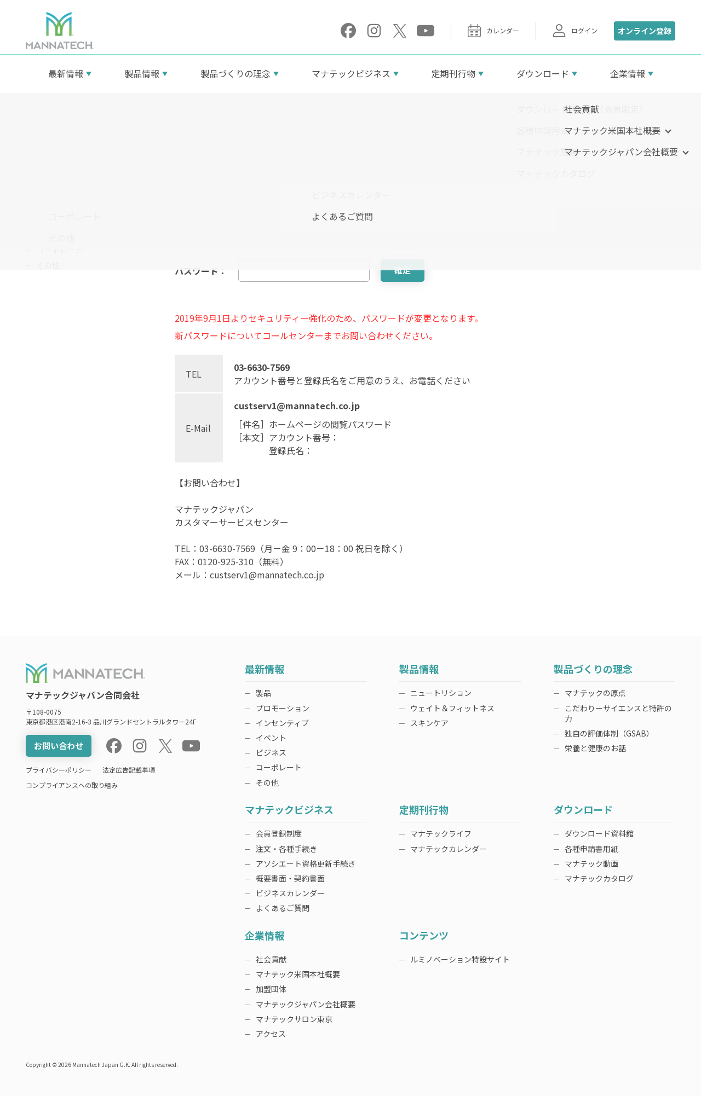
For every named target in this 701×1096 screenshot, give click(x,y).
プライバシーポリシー (58, 769)
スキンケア (429, 722)
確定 (402, 270)
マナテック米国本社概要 (298, 974)
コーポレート (60, 249)
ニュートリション (441, 692)
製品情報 (141, 73)
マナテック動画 (591, 863)
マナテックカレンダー (448, 848)
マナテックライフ (441, 833)
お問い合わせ (58, 745)
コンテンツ (424, 936)
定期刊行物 (453, 73)
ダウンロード (542, 73)
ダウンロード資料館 (599, 833)
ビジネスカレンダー (290, 893)
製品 (44, 174)
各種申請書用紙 (591, 848)
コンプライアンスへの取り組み (72, 785)
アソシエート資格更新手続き (305, 863)
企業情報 (627, 73)
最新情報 (65, 73)
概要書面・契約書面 (290, 878)
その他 (48, 264)
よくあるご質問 (282, 907)
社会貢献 (271, 959)
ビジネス (52, 234)
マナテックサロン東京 (294, 1018)
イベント (52, 219)
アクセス (271, 1033)
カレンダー (493, 30)
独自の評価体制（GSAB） (609, 733)
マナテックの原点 (595, 692)
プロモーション (63, 189)
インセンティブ (63, 204)
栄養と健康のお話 (595, 748)
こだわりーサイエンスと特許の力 (618, 713)
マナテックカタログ (599, 878)
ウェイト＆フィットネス (452, 708)
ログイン (575, 30)
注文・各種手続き (286, 848)
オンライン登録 (644, 30)
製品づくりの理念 (235, 73)
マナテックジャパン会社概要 (305, 1004)
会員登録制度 (279, 833)
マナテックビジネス (351, 73)
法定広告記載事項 (128, 769)
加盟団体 (271, 988)
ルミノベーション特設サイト (460, 959)
